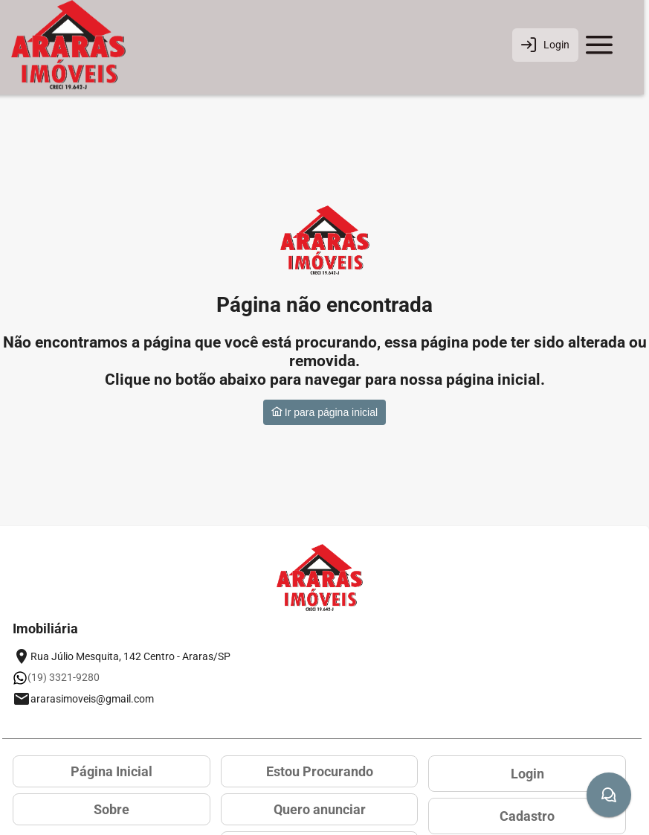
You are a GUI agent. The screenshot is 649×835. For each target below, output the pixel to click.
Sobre (111, 809)
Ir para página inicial (324, 412)
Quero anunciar (320, 809)
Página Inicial (111, 771)
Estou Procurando (319, 771)
